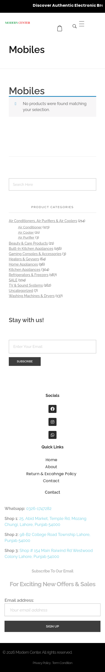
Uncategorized (21, 291)
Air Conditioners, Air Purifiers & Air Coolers (43, 221)
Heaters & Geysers (24, 259)
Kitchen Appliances (24, 270)
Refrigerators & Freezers (28, 275)
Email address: (52, 606)
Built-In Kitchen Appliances (31, 249)
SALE (13, 280)
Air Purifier (26, 237)
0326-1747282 (38, 508)
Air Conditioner (30, 227)
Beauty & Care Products (28, 243)
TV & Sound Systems (26, 285)
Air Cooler (26, 232)
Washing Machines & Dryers (32, 296)
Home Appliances (23, 264)
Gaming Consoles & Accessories (35, 254)
